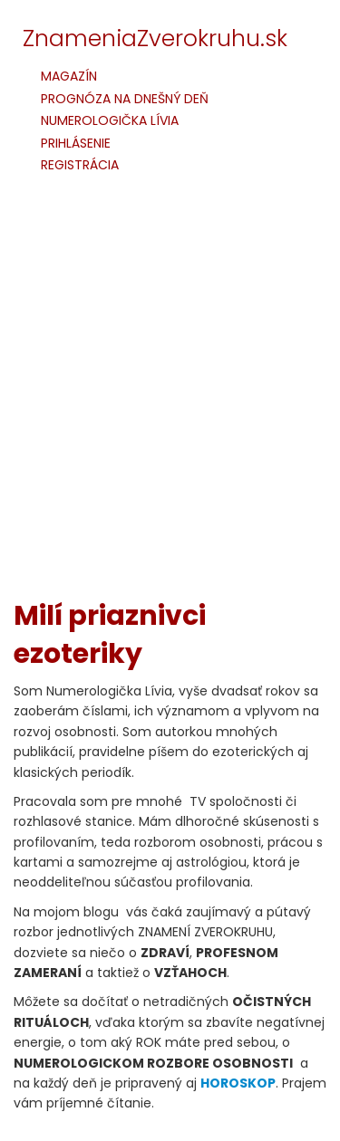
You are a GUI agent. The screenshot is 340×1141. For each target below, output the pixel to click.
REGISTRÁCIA (80, 165)
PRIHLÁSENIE (76, 143)
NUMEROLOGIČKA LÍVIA (110, 120)
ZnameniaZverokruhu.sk (155, 38)
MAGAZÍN (69, 76)
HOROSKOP (238, 1083)
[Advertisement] (170, 399)
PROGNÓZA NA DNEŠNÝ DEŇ (125, 99)
